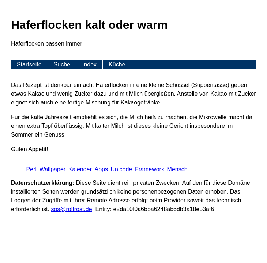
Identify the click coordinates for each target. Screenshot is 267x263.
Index (89, 64)
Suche (62, 64)
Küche (117, 64)
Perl (31, 169)
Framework (149, 169)
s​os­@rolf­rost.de (71, 209)
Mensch (177, 169)
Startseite (29, 64)
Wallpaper (52, 169)
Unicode (121, 169)
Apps (101, 169)
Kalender (80, 169)
